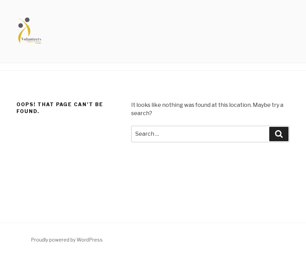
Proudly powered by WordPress (67, 240)
